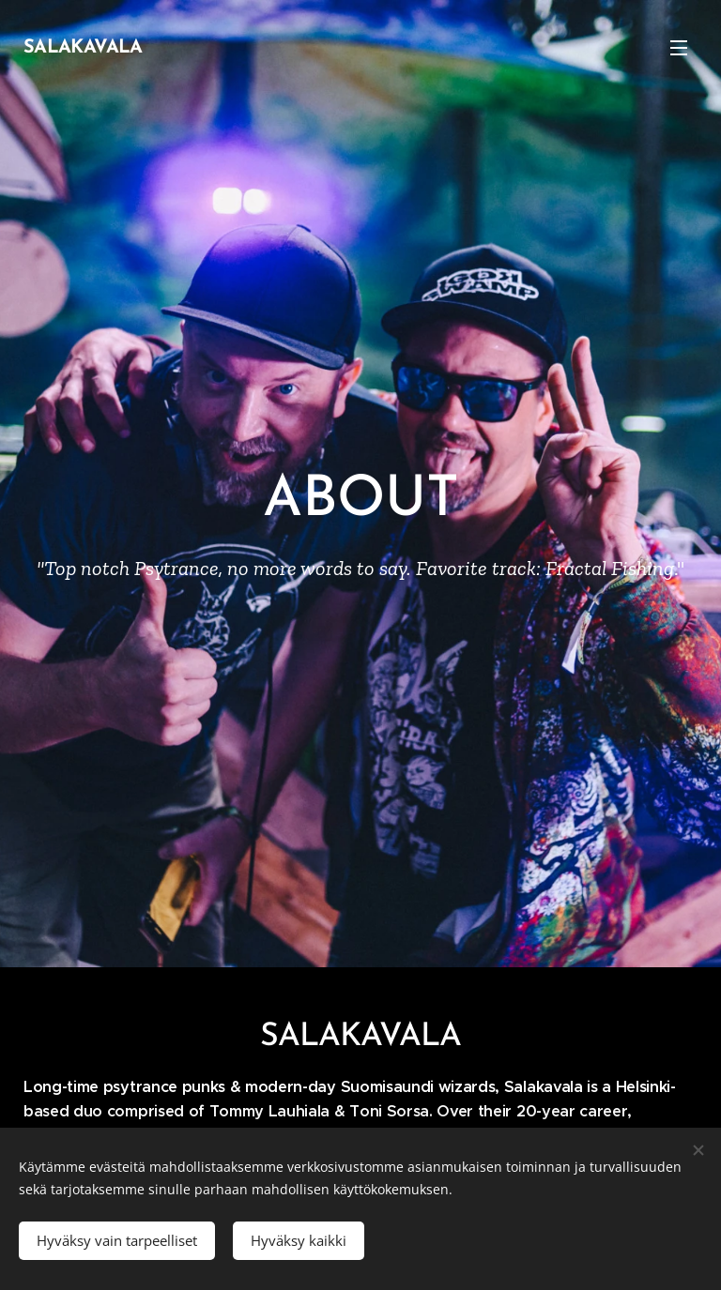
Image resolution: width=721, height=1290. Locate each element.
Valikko (678, 48)
